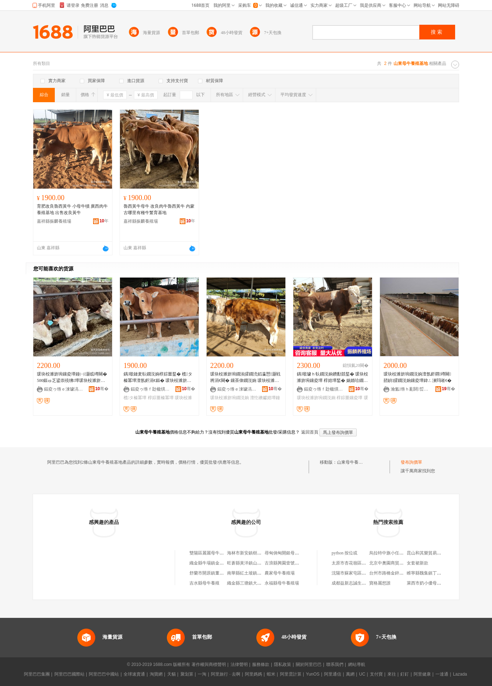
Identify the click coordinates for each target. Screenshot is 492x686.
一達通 (441, 674)
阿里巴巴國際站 (69, 674)
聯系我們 (334, 664)
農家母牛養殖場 (280, 573)
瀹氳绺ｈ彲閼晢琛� (410, 389)
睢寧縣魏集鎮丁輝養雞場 (430, 573)
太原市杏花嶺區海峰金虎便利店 (362, 563)
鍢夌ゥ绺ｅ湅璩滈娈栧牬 (63, 389)
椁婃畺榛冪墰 (161, 397)
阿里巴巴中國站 (104, 674)
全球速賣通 (134, 674)
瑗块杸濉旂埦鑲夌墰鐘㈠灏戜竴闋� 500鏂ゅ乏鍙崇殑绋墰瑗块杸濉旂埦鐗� (72, 378)
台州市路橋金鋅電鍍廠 (390, 573)
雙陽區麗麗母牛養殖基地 (213, 552)
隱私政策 (282, 664)
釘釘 (404, 674)
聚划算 (186, 674)
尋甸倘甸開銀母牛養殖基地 (290, 552)
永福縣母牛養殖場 (282, 583)
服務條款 (260, 664)
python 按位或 (344, 552)
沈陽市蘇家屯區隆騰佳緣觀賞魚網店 (366, 573)
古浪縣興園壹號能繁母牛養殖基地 (297, 563)
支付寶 (376, 674)
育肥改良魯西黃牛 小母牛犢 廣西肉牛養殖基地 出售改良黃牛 (72, 209)
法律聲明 (239, 664)
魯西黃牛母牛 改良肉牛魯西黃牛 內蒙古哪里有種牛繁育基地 (159, 209)
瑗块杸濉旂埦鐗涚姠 (229, 397)
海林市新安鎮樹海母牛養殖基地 (257, 552)
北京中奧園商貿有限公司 (392, 563)
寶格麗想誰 (380, 583)
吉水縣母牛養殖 (204, 583)
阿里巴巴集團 (37, 674)
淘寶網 (156, 674)
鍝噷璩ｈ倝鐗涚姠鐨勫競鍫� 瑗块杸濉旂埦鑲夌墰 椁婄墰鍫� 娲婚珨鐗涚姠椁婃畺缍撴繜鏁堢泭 (332, 378)
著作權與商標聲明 (209, 664)
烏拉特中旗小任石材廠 (390, 552)
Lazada (460, 674)
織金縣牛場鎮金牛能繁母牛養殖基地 (223, 563)
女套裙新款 (417, 563)
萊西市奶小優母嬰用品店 (430, 583)
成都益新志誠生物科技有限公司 (362, 583)
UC (362, 674)
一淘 (202, 674)
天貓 (171, 674)
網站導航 (356, 664)
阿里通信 (332, 674)
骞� (101, 388)
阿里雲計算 (291, 674)
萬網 (350, 674)
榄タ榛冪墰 (135, 397)
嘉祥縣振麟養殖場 (54, 221)
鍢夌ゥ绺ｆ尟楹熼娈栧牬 (150, 389)
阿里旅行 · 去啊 (225, 674)
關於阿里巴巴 (309, 664)
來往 (391, 674)
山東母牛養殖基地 (354, 462)
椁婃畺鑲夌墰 (349, 397)
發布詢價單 (411, 462)
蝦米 (271, 674)
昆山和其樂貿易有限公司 (430, 552)
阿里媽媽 (253, 674)
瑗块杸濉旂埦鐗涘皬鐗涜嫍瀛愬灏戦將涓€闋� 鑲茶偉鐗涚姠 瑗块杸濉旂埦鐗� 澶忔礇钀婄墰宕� (245, 378)
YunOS (312, 674)
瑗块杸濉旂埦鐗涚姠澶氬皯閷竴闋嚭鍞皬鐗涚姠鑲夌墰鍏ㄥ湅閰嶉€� (418, 377)
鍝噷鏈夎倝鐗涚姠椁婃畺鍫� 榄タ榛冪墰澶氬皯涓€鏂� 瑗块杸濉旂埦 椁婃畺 (158, 378)
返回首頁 (309, 432)
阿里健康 (422, 674)
